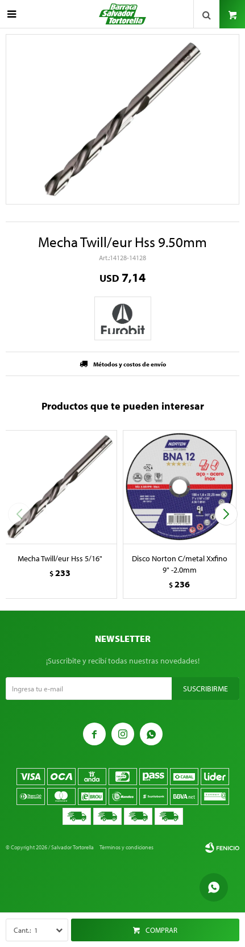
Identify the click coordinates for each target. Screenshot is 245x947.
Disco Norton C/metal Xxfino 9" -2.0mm (179, 564)
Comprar (161, 930)
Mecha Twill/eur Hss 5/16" (60, 558)
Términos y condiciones (126, 847)
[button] (226, 514)
